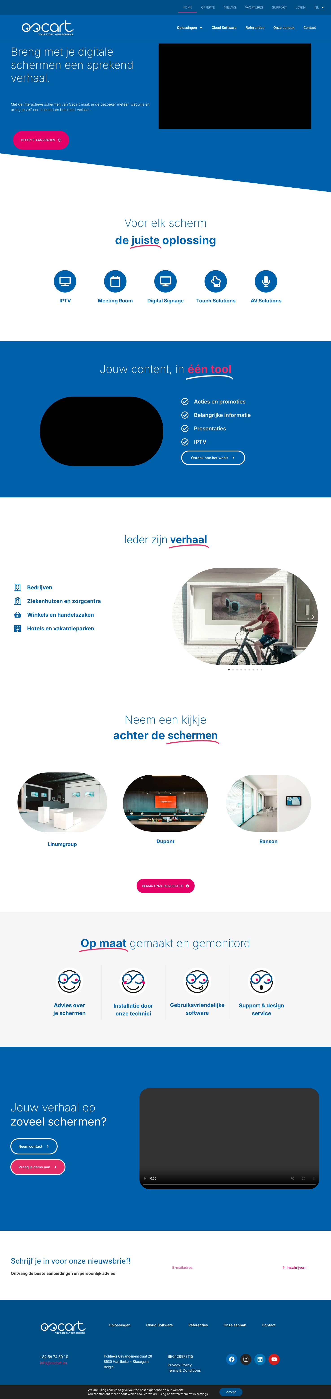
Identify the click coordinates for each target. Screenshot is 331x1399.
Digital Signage (165, 301)
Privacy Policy (180, 1365)
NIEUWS (230, 7)
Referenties (255, 28)
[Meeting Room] (115, 281)
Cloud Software (224, 28)
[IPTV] (65, 281)
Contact (309, 28)
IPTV (65, 301)
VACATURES (254, 7)
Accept (231, 1392)
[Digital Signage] (165, 281)
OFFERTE (208, 7)
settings (202, 1394)
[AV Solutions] (266, 281)
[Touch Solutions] (216, 281)
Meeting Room (115, 301)
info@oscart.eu (53, 1362)
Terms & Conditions (184, 1370)
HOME (187, 7)
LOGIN (301, 7)
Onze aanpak (283, 28)
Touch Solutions (215, 301)
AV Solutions (266, 301)
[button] (177, 617)
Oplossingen (190, 28)
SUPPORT (279, 7)
